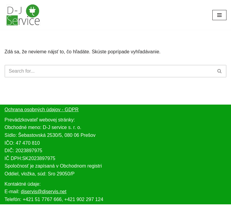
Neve (92, 210)
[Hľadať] (109, 71)
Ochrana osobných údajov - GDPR (42, 109)
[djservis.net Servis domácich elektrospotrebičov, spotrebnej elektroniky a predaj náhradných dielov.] (23, 15)
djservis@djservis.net (43, 191)
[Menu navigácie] (219, 15)
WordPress (132, 210)
